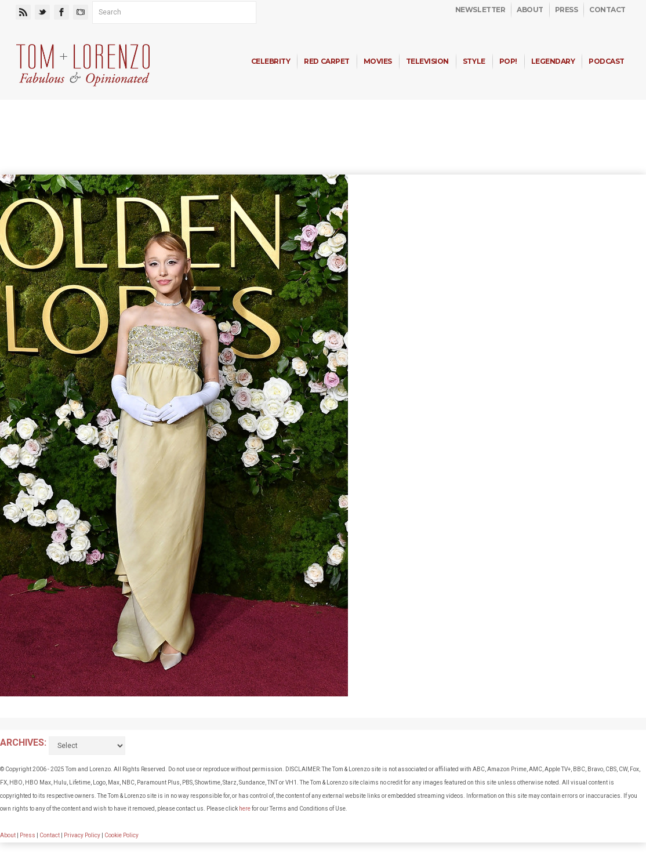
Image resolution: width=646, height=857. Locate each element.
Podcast (607, 61)
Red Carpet (326, 61)
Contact (607, 9)
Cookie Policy (121, 835)
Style (474, 61)
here (245, 808)
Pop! (508, 61)
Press (566, 9)
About (530, 9)
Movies (378, 61)
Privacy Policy (82, 835)
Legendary (553, 61)
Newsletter (480, 9)
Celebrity (271, 61)
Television (427, 61)
